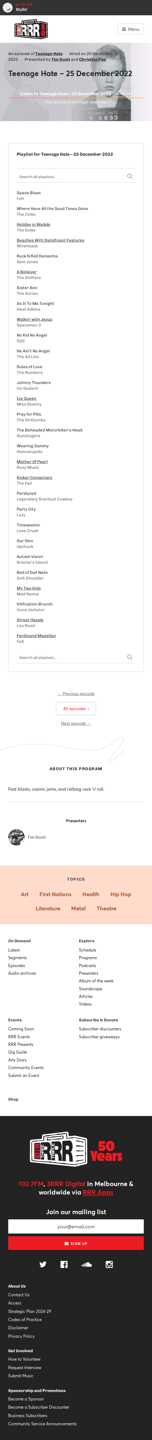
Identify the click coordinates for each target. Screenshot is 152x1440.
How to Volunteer (24, 1359)
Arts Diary (17, 1060)
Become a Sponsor (26, 1399)
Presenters (88, 973)
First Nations (55, 894)
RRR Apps (98, 1192)
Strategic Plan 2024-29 (29, 1311)
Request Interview (24, 1367)
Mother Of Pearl (32, 461)
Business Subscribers (27, 1415)
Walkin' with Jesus (34, 319)
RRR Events (19, 1036)
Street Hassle (30, 619)
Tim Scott (60, 59)
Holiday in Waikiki (33, 224)
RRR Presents (20, 1044)
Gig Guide (17, 1052)
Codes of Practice (25, 1319)
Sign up (76, 1243)
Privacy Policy (21, 1336)
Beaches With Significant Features (50, 240)
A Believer (27, 271)
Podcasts (87, 965)
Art (24, 894)
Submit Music (20, 1375)
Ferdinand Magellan (36, 635)
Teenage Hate (49, 53)
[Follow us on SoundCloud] (86, 1265)
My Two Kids (29, 588)
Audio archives (22, 973)
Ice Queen (26, 398)
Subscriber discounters (100, 1028)
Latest (14, 950)
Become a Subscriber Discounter (38, 1407)
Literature (48, 908)
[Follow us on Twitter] (43, 1265)
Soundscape (90, 988)
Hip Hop (120, 894)
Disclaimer (18, 1327)
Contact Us (19, 1294)
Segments (17, 957)
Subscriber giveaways (99, 1036)
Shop (13, 1099)
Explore (86, 940)
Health (90, 894)
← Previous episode (76, 693)
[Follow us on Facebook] (64, 1265)
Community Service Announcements (42, 1423)
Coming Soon (21, 1028)
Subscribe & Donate (98, 1020)
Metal (78, 908)
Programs (88, 957)
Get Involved (20, 1350)
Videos (85, 1004)
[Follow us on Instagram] (109, 1265)
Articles (86, 996)
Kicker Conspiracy (34, 477)
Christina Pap (92, 59)
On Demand (19, 940)
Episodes (16, 965)
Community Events (26, 1067)
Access (14, 1303)
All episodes (76, 708)
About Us (17, 1286)
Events (15, 1020)
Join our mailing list (76, 1211)
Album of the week (96, 980)
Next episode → (76, 723)
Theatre (106, 908)
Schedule (87, 950)
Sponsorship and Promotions (37, 1390)
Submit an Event (23, 1075)
